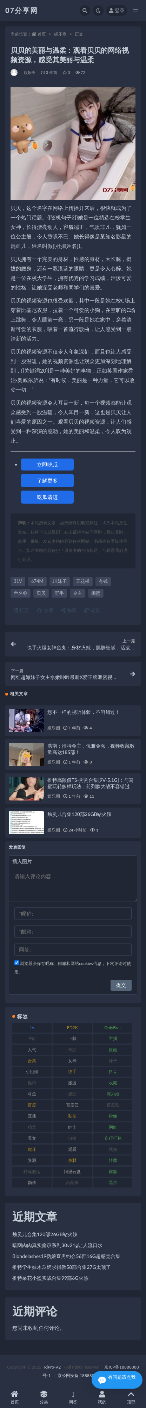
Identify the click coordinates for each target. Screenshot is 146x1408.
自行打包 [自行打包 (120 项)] (113, 1138)
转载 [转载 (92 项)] (113, 1160)
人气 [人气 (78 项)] (32, 1049)
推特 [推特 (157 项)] (32, 1082)
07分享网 (21, 10)
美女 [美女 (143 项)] (32, 1138)
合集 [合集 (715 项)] (32, 1060)
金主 (77, 593)
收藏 (44, 610)
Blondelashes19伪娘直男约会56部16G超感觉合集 (66, 1256)
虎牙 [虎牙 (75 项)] (32, 1149)
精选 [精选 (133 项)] (32, 1127)
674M (37, 581)
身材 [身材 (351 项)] (72, 1160)
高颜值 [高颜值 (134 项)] (72, 1182)
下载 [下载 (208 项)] (72, 1038)
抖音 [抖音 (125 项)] (113, 1071)
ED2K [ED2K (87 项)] (72, 1027)
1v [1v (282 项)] (31, 1027)
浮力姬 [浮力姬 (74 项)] (113, 1093)
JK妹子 (60, 581)
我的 (102, 1397)
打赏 (21, 610)
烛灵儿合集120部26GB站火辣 (79, 814)
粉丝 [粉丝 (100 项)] (113, 1116)
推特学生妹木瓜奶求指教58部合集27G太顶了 (61, 1267)
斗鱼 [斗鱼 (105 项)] (32, 1093)
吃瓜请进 (47, 497)
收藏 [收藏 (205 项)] (113, 1082)
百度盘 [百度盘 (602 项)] (113, 1105)
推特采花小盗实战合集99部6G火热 (50, 1278)
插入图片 (22, 861)
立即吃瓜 (47, 464)
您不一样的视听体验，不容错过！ (83, 712)
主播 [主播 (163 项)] (113, 1038)
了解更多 (47, 480)
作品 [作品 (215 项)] (72, 1049)
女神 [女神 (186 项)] (72, 1060)
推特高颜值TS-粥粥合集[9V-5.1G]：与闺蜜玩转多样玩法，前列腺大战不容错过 (90, 783)
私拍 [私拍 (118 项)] (72, 1116)
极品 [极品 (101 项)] (72, 1093)
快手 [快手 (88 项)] (72, 1071)
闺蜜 (95, 593)
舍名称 (20, 593)
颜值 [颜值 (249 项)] (32, 1182)
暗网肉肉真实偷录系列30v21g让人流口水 (57, 1245)
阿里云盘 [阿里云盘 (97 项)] (72, 1171)
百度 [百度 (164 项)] (32, 1105)
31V (18, 581)
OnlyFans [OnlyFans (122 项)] (112, 1027)
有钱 (103, 581)
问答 (72, 1397)
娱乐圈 (60, 34)
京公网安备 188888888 (80, 1375)
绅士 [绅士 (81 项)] (72, 1127)
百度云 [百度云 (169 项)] (72, 1105)
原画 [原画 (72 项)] (113, 1049)
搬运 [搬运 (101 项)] (72, 1082)
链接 (92, 610)
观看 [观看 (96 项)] (72, 1149)
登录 (117, 10)
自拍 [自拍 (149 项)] (72, 1138)
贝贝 (41, 593)
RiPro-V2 (52, 1367)
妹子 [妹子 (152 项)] (113, 1060)
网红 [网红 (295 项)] (113, 1127)
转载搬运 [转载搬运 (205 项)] (32, 1171)
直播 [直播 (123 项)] (32, 1116)
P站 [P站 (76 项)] (31, 1038)
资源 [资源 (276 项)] (32, 1160)
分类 (43, 1397)
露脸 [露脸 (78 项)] (113, 1171)
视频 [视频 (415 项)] (113, 1149)
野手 (59, 593)
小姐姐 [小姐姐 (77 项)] (32, 1071)
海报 (69, 610)
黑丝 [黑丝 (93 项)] (113, 1182)
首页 (42, 34)
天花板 (82, 581)
